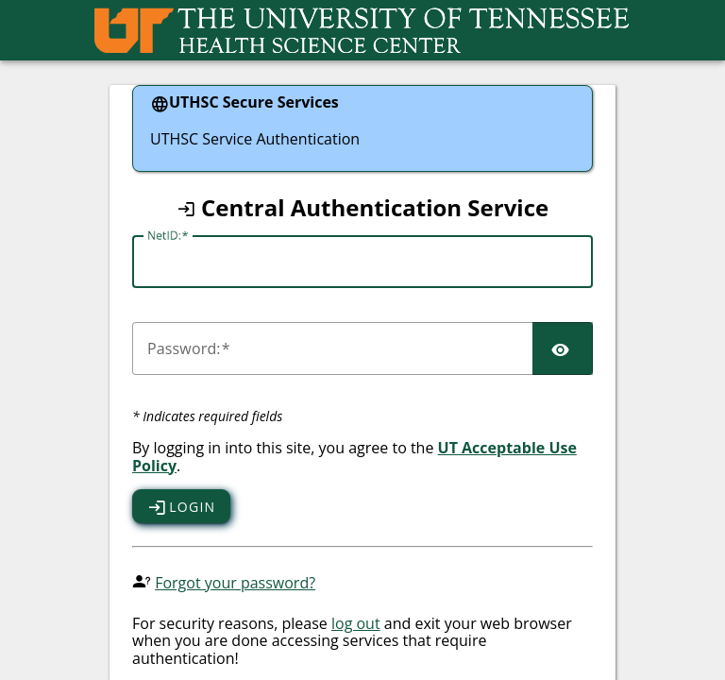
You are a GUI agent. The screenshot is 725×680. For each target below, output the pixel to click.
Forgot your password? (235, 582)
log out (355, 623)
